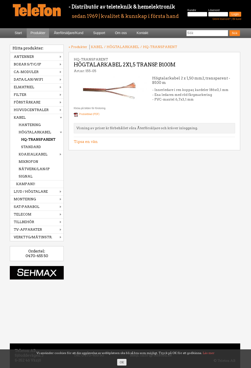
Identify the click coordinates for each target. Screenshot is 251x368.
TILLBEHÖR (24, 222)
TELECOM (22, 214)
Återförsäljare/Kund (68, 33)
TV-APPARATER (28, 229)
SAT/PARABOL (26, 207)
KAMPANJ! (25, 184)
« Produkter (78, 47)
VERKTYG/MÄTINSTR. (33, 237)
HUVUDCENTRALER (31, 110)
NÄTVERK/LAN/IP (34, 169)
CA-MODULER (26, 72)
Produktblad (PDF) (89, 114)
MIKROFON (28, 162)
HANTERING (30, 125)
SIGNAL (26, 176)
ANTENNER (24, 57)
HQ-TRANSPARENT (38, 139)
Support (99, 33)
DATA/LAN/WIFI (28, 79)
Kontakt (142, 33)
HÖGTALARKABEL (35, 132)
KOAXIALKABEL (33, 154)
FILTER (20, 95)
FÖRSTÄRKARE (27, 102)
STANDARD (31, 147)
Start (18, 33)
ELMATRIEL (24, 87)
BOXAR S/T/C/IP (27, 64)
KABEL (20, 117)
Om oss (121, 33)
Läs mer (208, 353)
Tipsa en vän (86, 142)
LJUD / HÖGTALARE (31, 191)
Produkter (37, 33)
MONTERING (25, 199)
